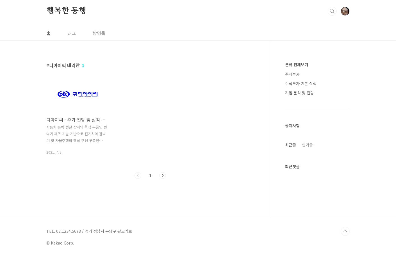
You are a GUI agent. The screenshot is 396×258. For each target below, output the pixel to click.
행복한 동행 (66, 11)
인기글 (307, 145)
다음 (162, 175)
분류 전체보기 (296, 64)
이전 (138, 175)
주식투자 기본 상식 (301, 83)
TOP (345, 231)
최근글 (290, 145)
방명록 (99, 33)
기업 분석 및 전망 (299, 92)
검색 (332, 11)
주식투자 (292, 74)
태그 (71, 33)
